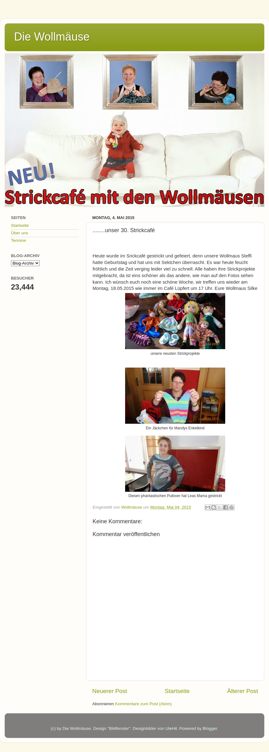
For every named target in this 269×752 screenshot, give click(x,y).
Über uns (19, 233)
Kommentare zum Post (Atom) (143, 703)
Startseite (177, 691)
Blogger (210, 728)
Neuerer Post (109, 691)
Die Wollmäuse (51, 36)
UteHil (171, 728)
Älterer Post (242, 691)
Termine (18, 240)
